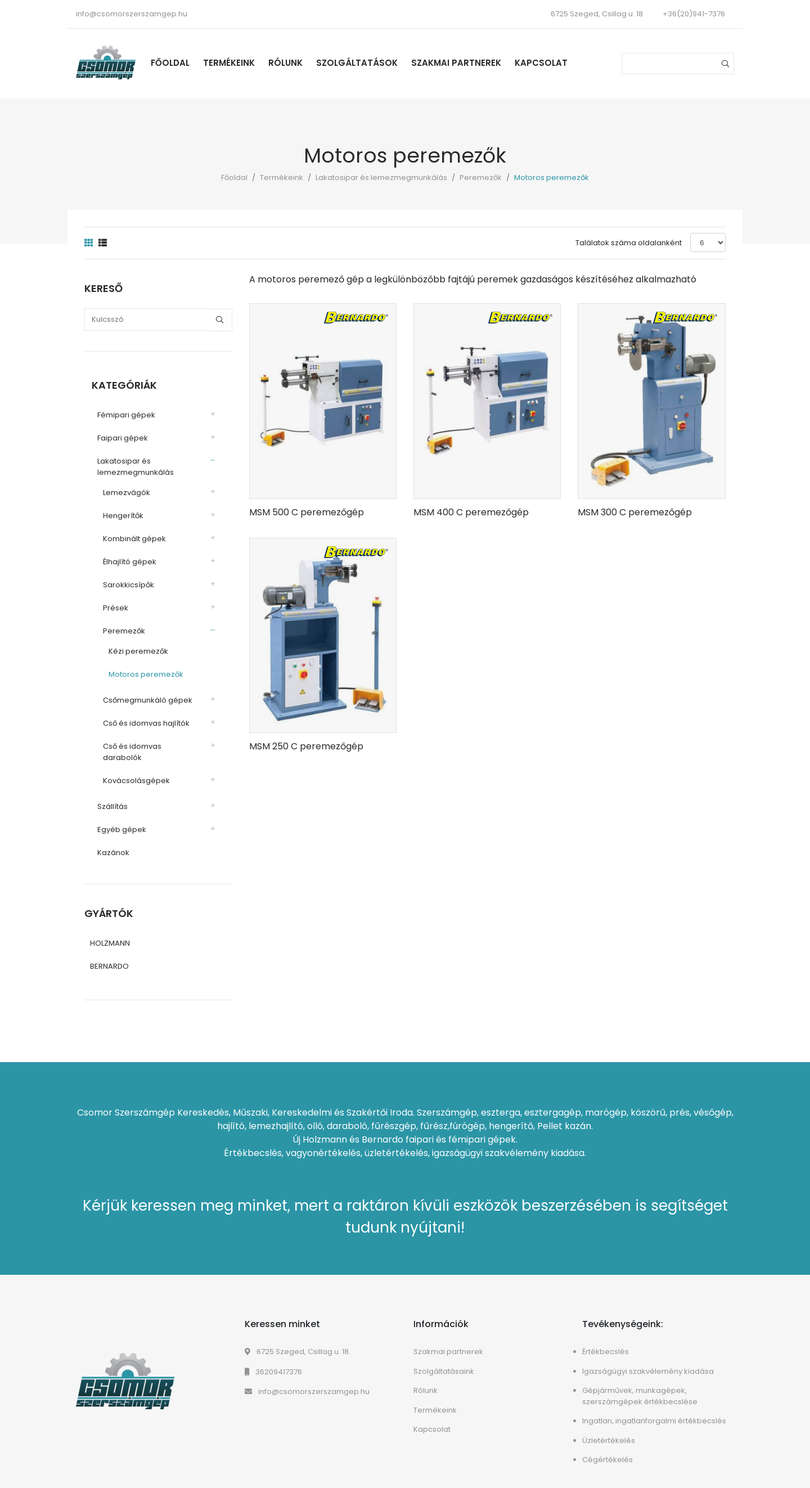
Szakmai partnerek (473, 63)
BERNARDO (109, 952)
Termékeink (245, 63)
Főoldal (186, 63)
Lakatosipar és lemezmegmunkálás (381, 177)
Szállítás (105, 790)
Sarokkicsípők (121, 580)
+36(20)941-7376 (694, 13)
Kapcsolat (557, 63)
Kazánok (106, 836)
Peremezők (481, 177)
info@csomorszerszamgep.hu (131, 13)
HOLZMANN (110, 929)
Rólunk (302, 63)
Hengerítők (116, 511)
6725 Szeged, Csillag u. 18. (297, 1338)
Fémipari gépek (119, 410)
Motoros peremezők (138, 669)
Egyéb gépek (114, 813)
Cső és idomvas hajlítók (139, 718)
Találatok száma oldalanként (628, 242)
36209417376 (273, 1358)
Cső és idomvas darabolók (145, 741)
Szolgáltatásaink (443, 1357)
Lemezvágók (119, 488)
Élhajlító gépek (122, 557)
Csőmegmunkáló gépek (140, 695)
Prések (108, 603)
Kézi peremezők (131, 646)
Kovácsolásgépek (129, 764)
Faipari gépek (115, 433)
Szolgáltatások (373, 63)
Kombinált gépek (127, 534)
